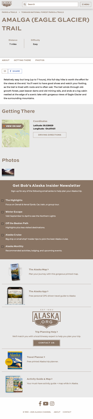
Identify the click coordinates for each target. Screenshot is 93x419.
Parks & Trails (9, 12)
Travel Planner (36, 357)
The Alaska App (38, 291)
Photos (39, 60)
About (5, 60)
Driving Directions (49, 135)
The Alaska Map (39, 269)
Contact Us (47, 343)
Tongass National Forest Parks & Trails (42, 12)
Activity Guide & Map (40, 379)
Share (15, 71)
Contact (67, 412)
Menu (85, 4)
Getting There (22, 60)
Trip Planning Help (46, 332)
